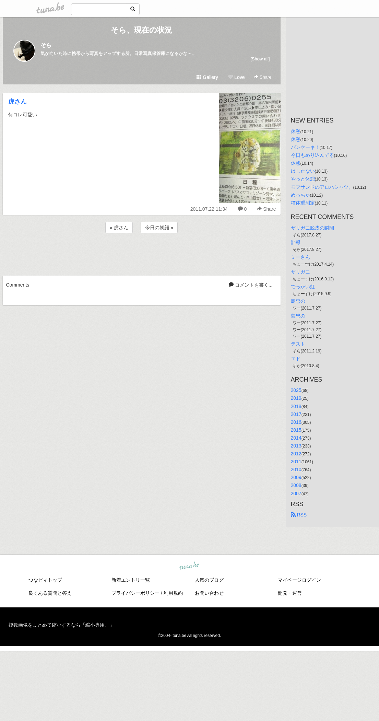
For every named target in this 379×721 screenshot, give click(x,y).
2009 (296, 477)
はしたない (303, 171)
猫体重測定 (303, 203)
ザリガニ (300, 272)
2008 (296, 485)
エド (295, 358)
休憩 (295, 131)
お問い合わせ (209, 593)
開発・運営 (290, 593)
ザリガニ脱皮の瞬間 (312, 228)
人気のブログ (209, 580)
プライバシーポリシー (135, 593)
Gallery (207, 77)
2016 (296, 422)
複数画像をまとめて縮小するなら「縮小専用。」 (61, 625)
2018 (296, 406)
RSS (299, 515)
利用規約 (173, 593)
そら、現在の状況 (141, 30)
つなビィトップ (45, 580)
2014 (296, 438)
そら (45, 45)
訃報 (295, 242)
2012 (296, 453)
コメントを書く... (251, 285)
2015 (296, 430)
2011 (296, 461)
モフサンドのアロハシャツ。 (322, 187)
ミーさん (300, 257)
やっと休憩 (303, 179)
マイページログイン (299, 580)
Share (262, 77)
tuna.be (189, 566)
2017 (296, 414)
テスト (298, 344)
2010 (296, 469)
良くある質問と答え (50, 593)
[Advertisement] (142, 253)
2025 (296, 390)
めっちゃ (300, 195)
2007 (296, 493)
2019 (296, 398)
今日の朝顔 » (159, 227)
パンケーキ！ (305, 147)
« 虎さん (119, 227)
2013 (296, 446)
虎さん (17, 101)
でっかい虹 (303, 286)
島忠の (298, 301)
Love (236, 77)
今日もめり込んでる (312, 155)
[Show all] (260, 58)
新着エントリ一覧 (130, 580)
